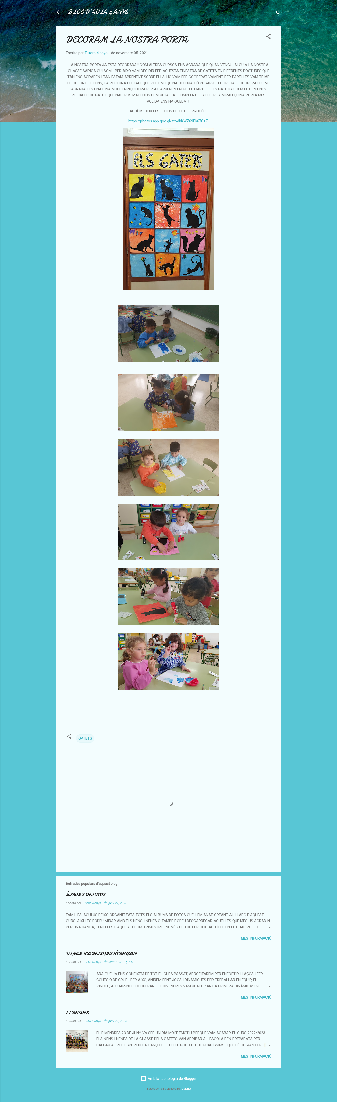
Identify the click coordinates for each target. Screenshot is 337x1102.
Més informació (256, 938)
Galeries (187, 1088)
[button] (268, 37)
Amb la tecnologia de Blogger (168, 1078)
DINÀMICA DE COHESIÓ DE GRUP (101, 954)
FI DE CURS (77, 1013)
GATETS (85, 738)
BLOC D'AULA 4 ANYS (98, 12)
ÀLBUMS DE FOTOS (85, 895)
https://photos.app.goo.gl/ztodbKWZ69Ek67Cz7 (168, 121)
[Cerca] (278, 14)
